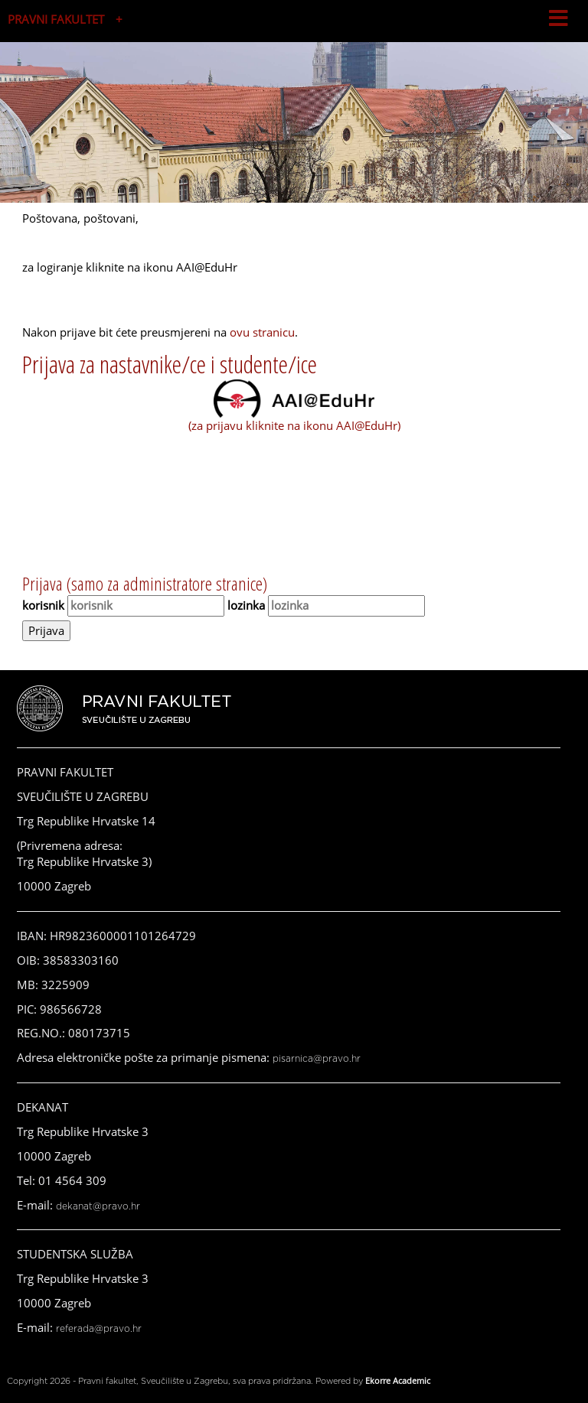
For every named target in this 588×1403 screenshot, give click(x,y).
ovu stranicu (262, 332)
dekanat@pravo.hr (98, 1206)
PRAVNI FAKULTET (56, 19)
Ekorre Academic (397, 1380)
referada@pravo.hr (99, 1328)
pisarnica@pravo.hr (317, 1058)
